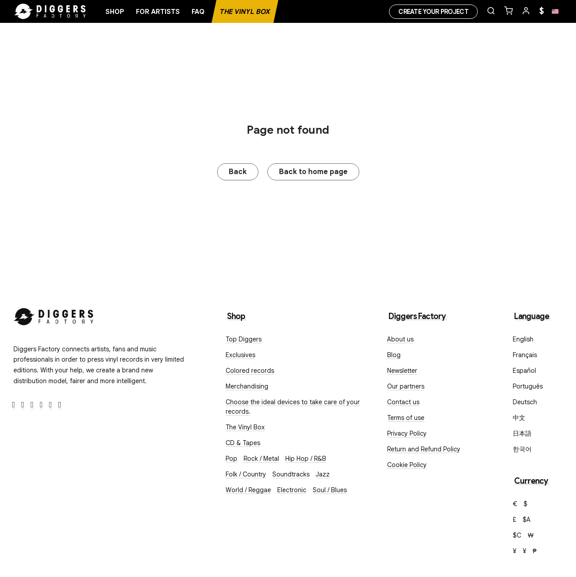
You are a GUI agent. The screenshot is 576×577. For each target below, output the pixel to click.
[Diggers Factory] (54, 315)
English (523, 339)
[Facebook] (13, 405)
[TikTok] (60, 405)
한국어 (522, 449)
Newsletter (402, 371)
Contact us (403, 402)
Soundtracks (291, 474)
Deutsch (525, 402)
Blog (394, 355)
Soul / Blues (330, 490)
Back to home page (313, 171)
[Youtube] (41, 405)
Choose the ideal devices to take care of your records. (293, 406)
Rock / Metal (261, 459)
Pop (231, 459)
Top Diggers (244, 339)
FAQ (198, 12)
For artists (158, 12)
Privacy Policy (407, 433)
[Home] (50, 12)
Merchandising (247, 386)
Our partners (405, 386)
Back (238, 171)
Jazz (323, 474)
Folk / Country (246, 474)
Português (528, 386)
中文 (519, 418)
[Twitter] (23, 405)
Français (525, 355)
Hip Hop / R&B (305, 459)
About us (400, 339)
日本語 (522, 433)
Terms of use (405, 418)
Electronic (291, 490)
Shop (114, 12)
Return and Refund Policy (423, 449)
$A (527, 520)
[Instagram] (32, 405)
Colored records (250, 371)
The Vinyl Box (245, 12)
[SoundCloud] (50, 405)
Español (524, 371)
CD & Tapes (243, 443)
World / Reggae (248, 490)
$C (517, 535)
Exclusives (240, 355)
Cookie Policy (407, 465)
